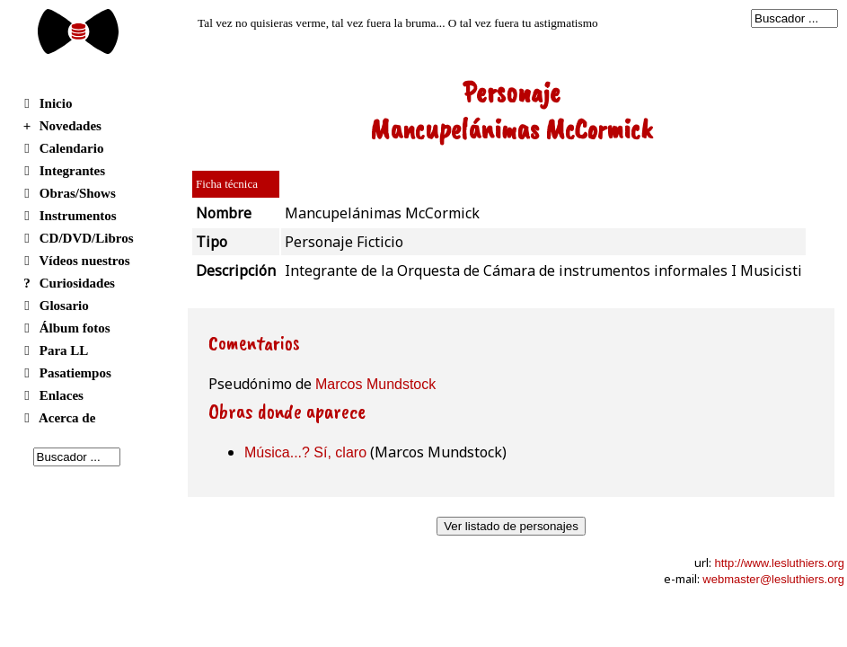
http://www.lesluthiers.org (779, 563)
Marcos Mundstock (375, 384)
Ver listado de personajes (511, 526)
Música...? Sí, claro (305, 452)
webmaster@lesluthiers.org (773, 579)
